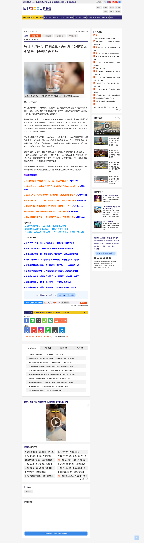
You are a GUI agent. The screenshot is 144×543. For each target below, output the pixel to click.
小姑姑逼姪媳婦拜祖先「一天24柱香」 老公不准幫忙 (46, 354)
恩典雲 (105, 11)
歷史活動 (38, 2)
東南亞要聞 (72, 36)
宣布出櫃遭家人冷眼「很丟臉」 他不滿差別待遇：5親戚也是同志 (51, 362)
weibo (117, 2)
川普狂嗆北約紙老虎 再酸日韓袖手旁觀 (73, 476)
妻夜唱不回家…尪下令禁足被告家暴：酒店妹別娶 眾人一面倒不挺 (51, 358)
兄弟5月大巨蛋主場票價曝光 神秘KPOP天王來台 (52, 312)
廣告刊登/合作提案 (99, 241)
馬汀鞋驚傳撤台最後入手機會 (105, 98)
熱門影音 (48, 348)
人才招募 (103, 238)
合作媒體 (116, 241)
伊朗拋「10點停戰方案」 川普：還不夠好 (39, 476)
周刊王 (28, 491)
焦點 (28, 17)
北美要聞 (48, 36)
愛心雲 (118, 7)
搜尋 (105, 2)
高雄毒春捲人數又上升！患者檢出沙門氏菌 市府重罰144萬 (114, 141)
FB (108, 2)
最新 (24, 17)
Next (84, 312)
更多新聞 (83, 302)
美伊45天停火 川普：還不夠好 (35, 472)
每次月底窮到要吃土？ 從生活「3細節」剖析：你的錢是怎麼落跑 (51, 382)
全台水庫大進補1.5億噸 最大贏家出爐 (108, 95)
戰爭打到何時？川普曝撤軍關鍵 (68, 452)
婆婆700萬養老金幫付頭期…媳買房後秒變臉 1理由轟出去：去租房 (51, 374)
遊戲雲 (118, 11)
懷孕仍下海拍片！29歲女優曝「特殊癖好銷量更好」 (107, 42)
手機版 (29, 2)
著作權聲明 (97, 246)
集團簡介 (115, 238)
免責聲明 (104, 246)
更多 (118, 110)
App (33, 2)
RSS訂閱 (96, 249)
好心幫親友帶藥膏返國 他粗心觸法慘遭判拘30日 (45, 390)
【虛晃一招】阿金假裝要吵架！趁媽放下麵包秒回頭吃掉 (45, 402)
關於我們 (109, 238)
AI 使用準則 (111, 246)
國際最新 (64, 348)
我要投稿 (96, 238)
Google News (119, 2)
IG (113, 2)
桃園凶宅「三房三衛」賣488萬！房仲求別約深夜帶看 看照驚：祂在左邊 (54, 231)
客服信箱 (96, 243)
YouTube (110, 2)
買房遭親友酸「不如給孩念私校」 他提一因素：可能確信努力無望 (51, 366)
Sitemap (102, 243)
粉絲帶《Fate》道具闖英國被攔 (105, 101)
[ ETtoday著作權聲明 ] (58, 336)
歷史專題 (44, 2)
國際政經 (27, 39)
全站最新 (80, 348)
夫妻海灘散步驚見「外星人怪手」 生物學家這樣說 (45, 225)
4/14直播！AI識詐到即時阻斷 (110, 196)
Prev (87, 312)
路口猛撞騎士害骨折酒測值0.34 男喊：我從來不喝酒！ (47, 228)
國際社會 (35, 39)
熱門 (32, 17)
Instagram (101, 258)
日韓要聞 (60, 36)
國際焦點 (35, 36)
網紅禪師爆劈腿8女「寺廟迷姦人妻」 (105, 36)
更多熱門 (84, 479)
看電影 (99, 7)
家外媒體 (57, 2)
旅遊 (58, 17)
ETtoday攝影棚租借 (108, 222)
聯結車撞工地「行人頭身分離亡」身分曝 (107, 48)
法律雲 (112, 7)
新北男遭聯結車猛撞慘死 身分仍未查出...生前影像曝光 (114, 180)
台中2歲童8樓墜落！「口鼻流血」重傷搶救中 (107, 90)
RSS (115, 2)
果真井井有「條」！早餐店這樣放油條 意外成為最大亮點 (48, 386)
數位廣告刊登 (64, 2)
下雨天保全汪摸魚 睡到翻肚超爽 (107, 53)
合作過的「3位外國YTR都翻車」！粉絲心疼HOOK (107, 63)
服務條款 (116, 243)
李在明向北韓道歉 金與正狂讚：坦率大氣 (39, 452)
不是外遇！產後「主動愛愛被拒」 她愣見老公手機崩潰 (107, 78)
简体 (24, 2)
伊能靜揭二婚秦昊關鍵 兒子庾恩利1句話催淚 (107, 72)
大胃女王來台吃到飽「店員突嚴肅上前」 (106, 107)
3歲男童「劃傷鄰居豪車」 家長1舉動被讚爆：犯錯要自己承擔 (49, 378)
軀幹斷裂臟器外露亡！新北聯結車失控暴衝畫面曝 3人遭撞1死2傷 (114, 166)
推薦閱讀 (32, 348)
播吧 (37, 17)
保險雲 (112, 11)
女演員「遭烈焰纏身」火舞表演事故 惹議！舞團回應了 (114, 153)
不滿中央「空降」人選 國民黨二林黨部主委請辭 (106, 84)
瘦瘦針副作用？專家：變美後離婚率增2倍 (72, 456)
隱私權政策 (109, 243)
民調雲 (105, 7)
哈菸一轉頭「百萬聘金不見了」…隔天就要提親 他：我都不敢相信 (51, 370)
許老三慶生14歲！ (101, 68)
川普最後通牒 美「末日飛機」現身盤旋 (38, 464)
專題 (41, 17)
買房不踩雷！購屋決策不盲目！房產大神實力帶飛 (111, 208)
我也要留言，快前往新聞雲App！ (56, 533)
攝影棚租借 (72, 2)
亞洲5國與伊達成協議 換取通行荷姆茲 (71, 472)
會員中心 (50, 2)
